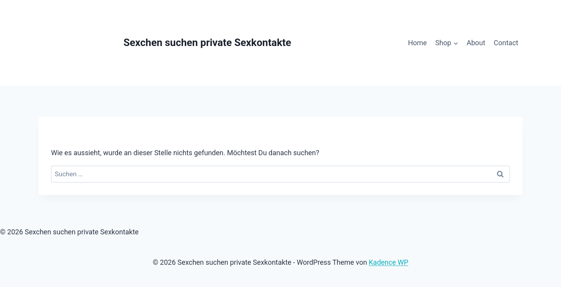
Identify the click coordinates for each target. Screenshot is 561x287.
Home (417, 43)
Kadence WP (388, 262)
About (476, 43)
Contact (506, 43)
